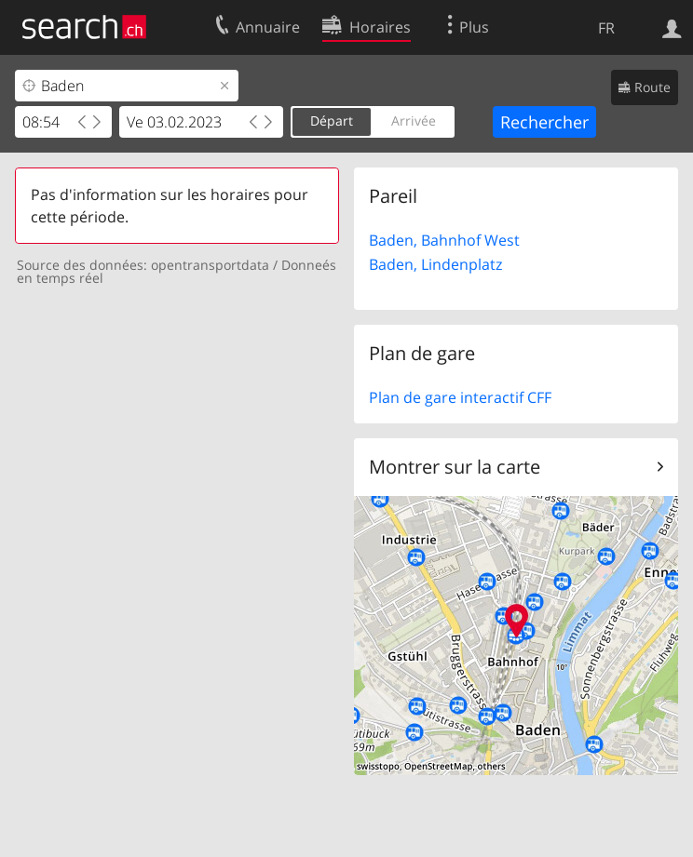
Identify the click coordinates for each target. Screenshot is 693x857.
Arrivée (413, 120)
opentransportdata (210, 265)
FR (606, 28)
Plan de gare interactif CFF (460, 397)
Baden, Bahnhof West (444, 240)
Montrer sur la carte (454, 466)
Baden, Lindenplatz (435, 264)
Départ (331, 120)
